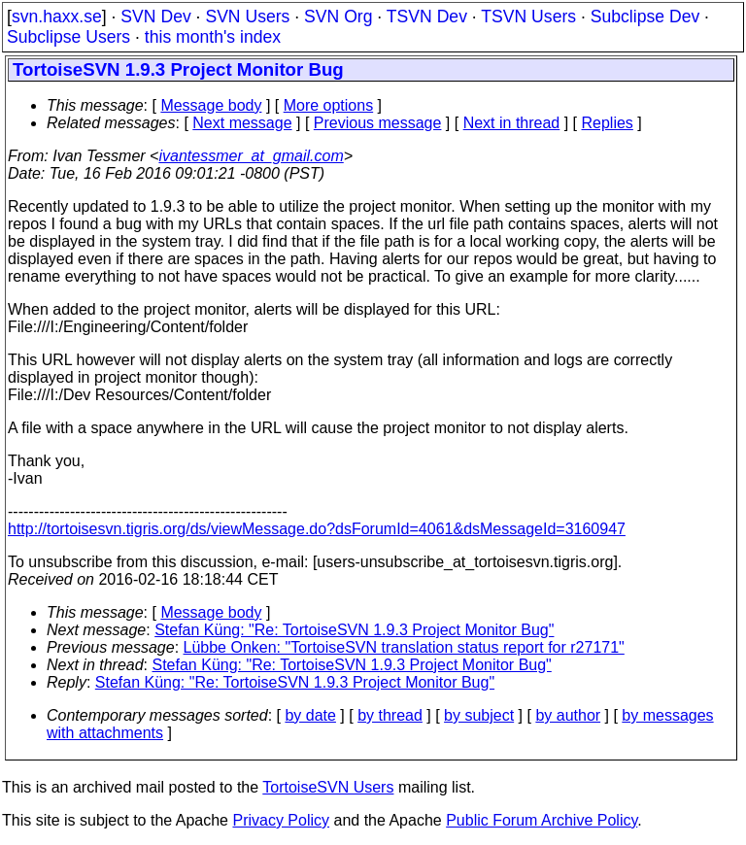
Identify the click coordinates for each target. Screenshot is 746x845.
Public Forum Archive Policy (541, 820)
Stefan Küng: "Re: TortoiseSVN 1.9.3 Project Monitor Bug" (354, 630)
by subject (479, 715)
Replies (607, 123)
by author (567, 715)
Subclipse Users (68, 37)
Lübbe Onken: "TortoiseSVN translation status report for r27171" (404, 647)
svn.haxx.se (57, 16)
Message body (210, 105)
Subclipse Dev (645, 16)
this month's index (213, 37)
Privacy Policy (280, 820)
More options (329, 105)
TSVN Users (528, 16)
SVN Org (338, 16)
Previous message (378, 123)
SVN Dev (155, 16)
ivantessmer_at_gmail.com (250, 156)
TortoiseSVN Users (327, 787)
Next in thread (511, 123)
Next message (241, 123)
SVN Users (247, 16)
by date (310, 715)
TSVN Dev (427, 16)
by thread (390, 715)
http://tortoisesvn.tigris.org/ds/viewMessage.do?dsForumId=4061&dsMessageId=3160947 (317, 529)
